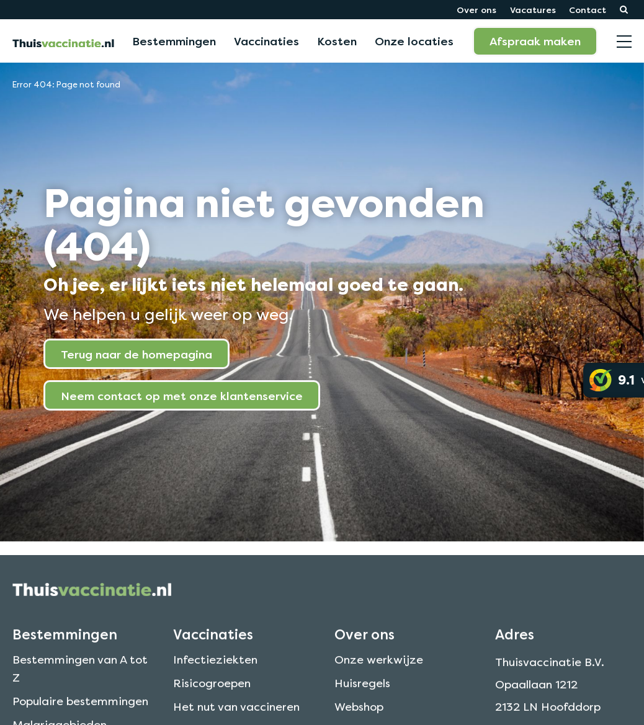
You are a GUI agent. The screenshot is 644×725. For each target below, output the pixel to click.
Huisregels (362, 695)
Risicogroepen (212, 695)
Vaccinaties (266, 40)
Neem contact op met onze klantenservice (182, 395)
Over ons (476, 10)
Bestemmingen (174, 40)
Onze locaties (414, 40)
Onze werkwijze (378, 672)
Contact (587, 10)
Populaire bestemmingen (80, 713)
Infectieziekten (215, 672)
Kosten (337, 40)
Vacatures (533, 10)
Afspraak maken (535, 40)
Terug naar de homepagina (136, 354)
